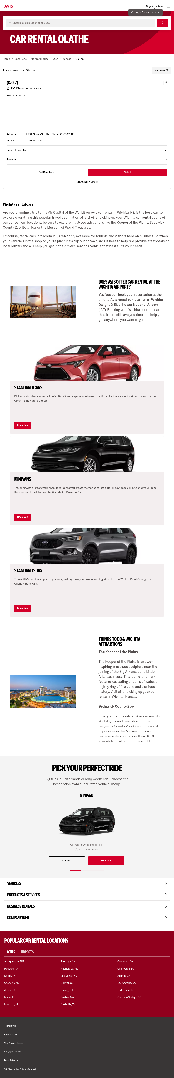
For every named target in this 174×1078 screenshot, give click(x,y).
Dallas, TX (9, 975)
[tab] (12, 952)
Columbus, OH (125, 961)
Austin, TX (10, 990)
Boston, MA (67, 997)
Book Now (22, 425)
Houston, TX (11, 968)
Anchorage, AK (69, 968)
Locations (20, 59)
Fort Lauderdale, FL (128, 990)
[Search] (162, 23)
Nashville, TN (68, 1004)
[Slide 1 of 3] (75, 870)
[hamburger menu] (168, 6)
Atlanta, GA (123, 975)
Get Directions (47, 172)
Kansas (66, 59)
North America (40, 59)
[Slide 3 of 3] (98, 870)
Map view (161, 70)
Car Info (66, 860)
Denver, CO (67, 983)
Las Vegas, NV (69, 975)
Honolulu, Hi (11, 1004)
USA (55, 59)
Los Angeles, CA (126, 983)
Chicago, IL (67, 990)
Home (6, 59)
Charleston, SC (125, 968)
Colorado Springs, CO (129, 997)
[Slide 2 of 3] (87, 870)
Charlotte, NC (11, 983)
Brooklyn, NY (68, 961)
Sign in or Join (154, 6)
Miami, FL (9, 997)
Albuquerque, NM (14, 961)
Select (127, 172)
